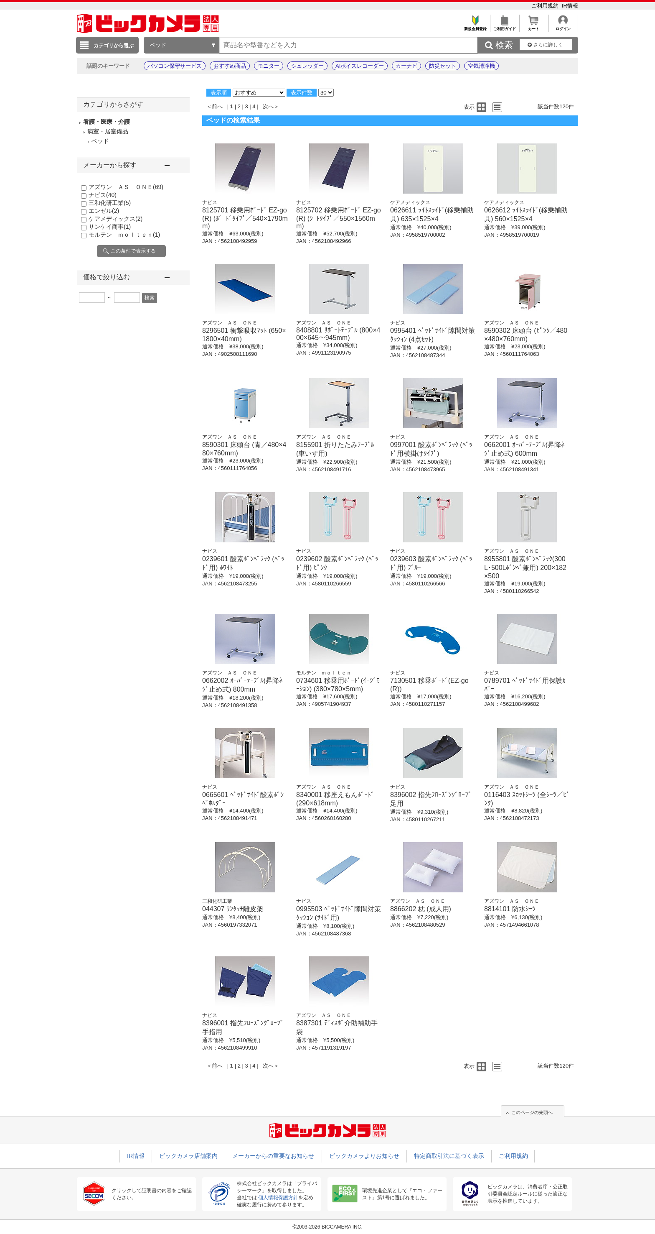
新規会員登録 (475, 26)
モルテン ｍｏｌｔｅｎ (124, 234)
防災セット (442, 66)
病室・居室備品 (107, 131)
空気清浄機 (481, 66)
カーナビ (406, 66)
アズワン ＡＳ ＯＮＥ (126, 187)
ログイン (562, 26)
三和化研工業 (110, 202)
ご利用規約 (545, 6)
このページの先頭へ (532, 1112)
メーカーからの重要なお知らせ (273, 1155)
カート (533, 26)
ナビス (103, 195)
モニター (268, 66)
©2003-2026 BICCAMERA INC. (327, 1227)
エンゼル (104, 210)
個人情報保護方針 (278, 1198)
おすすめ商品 (229, 66)
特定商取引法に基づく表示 (449, 1155)
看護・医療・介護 (106, 121)
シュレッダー (307, 66)
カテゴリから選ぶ (114, 46)
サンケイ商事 (110, 226)
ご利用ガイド (504, 26)
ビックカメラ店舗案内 (188, 1155)
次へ (268, 106)
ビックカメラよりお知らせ (364, 1155)
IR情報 (570, 6)
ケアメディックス (115, 218)
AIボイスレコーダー (359, 66)
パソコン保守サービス (174, 66)
